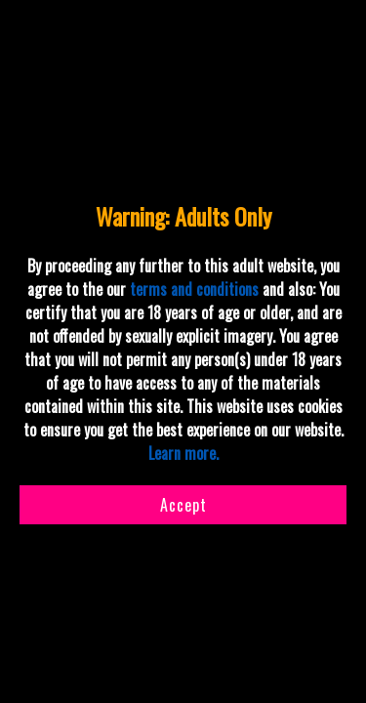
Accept (183, 505)
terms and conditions (194, 289)
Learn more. (183, 453)
